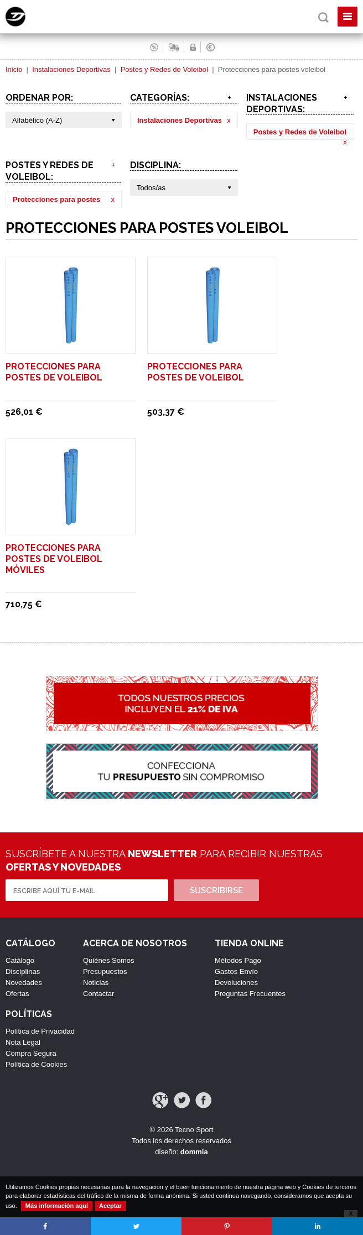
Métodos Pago (238, 960)
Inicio (14, 69)
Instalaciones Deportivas (71, 69)
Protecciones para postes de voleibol (54, 372)
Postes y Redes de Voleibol (164, 69)
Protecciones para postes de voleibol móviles (54, 559)
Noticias (95, 982)
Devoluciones (236, 982)
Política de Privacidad (40, 1031)
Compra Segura (31, 1053)
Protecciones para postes (56, 199)
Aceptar (110, 1205)
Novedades (24, 982)
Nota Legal (23, 1042)
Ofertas (17, 993)
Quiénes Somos (108, 960)
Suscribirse (216, 890)
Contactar (98, 993)
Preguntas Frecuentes (250, 993)
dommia (194, 1152)
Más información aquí (56, 1205)
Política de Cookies (36, 1064)
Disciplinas (23, 971)
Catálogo (20, 960)
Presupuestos (105, 971)
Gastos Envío (236, 971)
